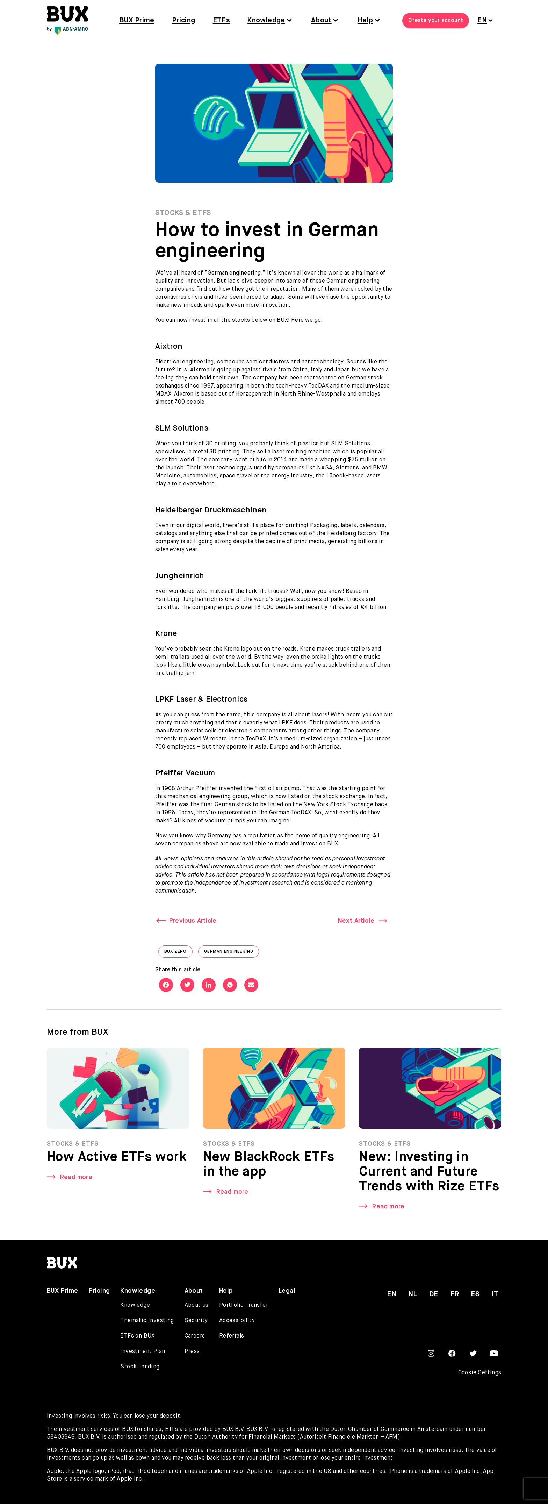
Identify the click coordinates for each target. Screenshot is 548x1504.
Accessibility (237, 1321)
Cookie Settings (479, 1373)
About (321, 20)
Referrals (231, 1336)
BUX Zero (178, 953)
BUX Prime (136, 20)
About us (197, 1305)
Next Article (356, 921)
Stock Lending (139, 1367)
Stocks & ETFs (183, 213)
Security (196, 1321)
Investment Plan (142, 1351)
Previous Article (192, 921)
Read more (76, 1180)
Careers (195, 1336)
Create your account (435, 20)
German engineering (231, 953)
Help (365, 20)
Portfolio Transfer (243, 1305)
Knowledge (266, 20)
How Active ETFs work (117, 1160)
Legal (287, 1291)
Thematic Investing (147, 1321)
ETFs (221, 20)
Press (192, 1351)
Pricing (183, 20)
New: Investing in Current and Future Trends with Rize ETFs (429, 1175)
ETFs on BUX (137, 1336)
